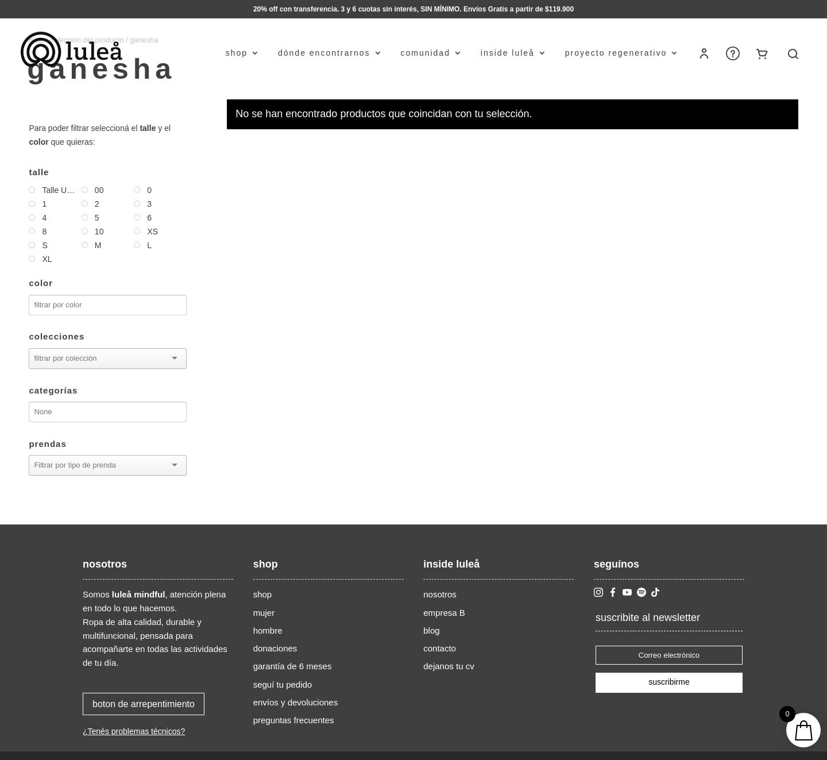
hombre (268, 630)
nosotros (440, 594)
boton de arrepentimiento (143, 704)
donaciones (275, 648)
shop (237, 52)
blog (431, 630)
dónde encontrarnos (324, 52)
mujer (264, 613)
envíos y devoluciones (295, 702)
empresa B (444, 613)
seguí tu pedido (282, 684)
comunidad (425, 52)
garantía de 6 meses (292, 666)
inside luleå (508, 52)
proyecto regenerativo (616, 52)
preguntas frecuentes (293, 720)
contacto (439, 648)
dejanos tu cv (448, 666)
